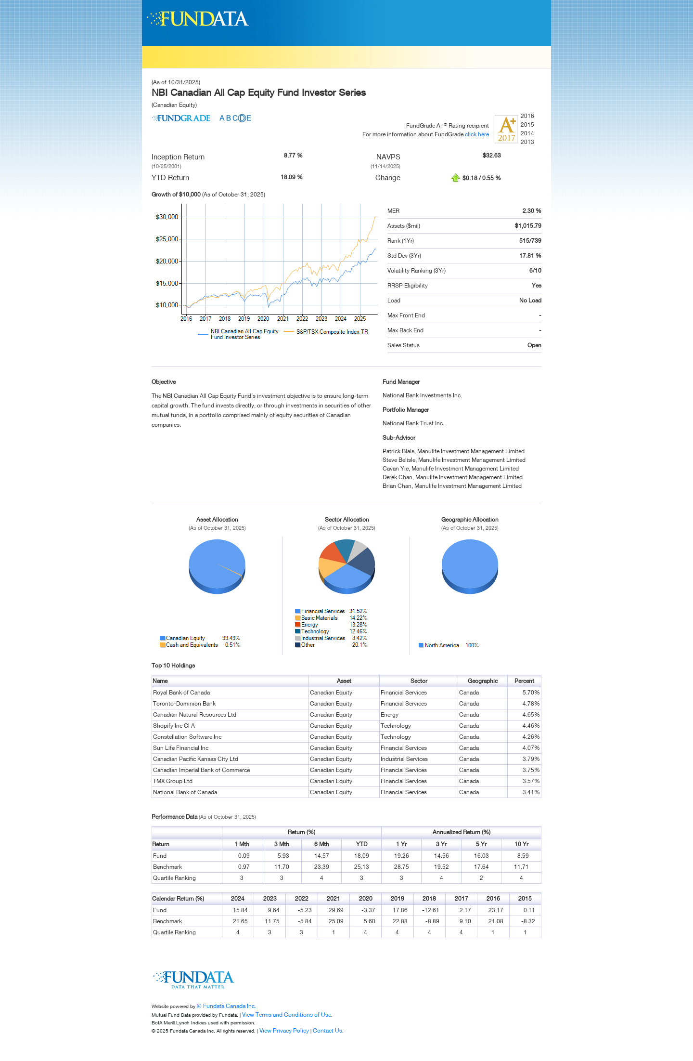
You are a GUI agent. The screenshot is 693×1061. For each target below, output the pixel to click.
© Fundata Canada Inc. (226, 1005)
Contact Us (327, 1030)
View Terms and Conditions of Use (286, 1014)
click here (477, 134)
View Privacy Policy (284, 1030)
